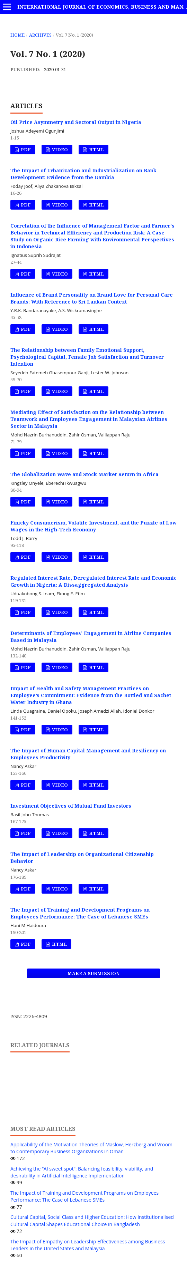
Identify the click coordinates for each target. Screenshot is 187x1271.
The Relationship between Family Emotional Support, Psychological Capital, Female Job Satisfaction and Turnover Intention (87, 357)
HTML (96, 149)
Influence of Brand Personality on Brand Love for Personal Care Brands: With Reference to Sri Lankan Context (91, 298)
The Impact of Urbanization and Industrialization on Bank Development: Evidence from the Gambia (83, 174)
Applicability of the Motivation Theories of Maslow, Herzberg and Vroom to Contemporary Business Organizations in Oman (91, 1148)
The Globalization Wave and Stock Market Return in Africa (84, 474)
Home (17, 35)
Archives (40, 35)
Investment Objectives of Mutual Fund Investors (70, 805)
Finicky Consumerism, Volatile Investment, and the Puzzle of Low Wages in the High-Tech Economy (93, 526)
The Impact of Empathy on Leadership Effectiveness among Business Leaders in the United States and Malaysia (87, 1245)
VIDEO (59, 149)
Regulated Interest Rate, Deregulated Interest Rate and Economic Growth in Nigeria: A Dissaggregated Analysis (93, 581)
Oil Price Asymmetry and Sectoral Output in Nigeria (75, 122)
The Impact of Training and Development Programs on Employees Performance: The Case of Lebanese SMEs (80, 913)
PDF (25, 149)
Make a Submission (93, 973)
